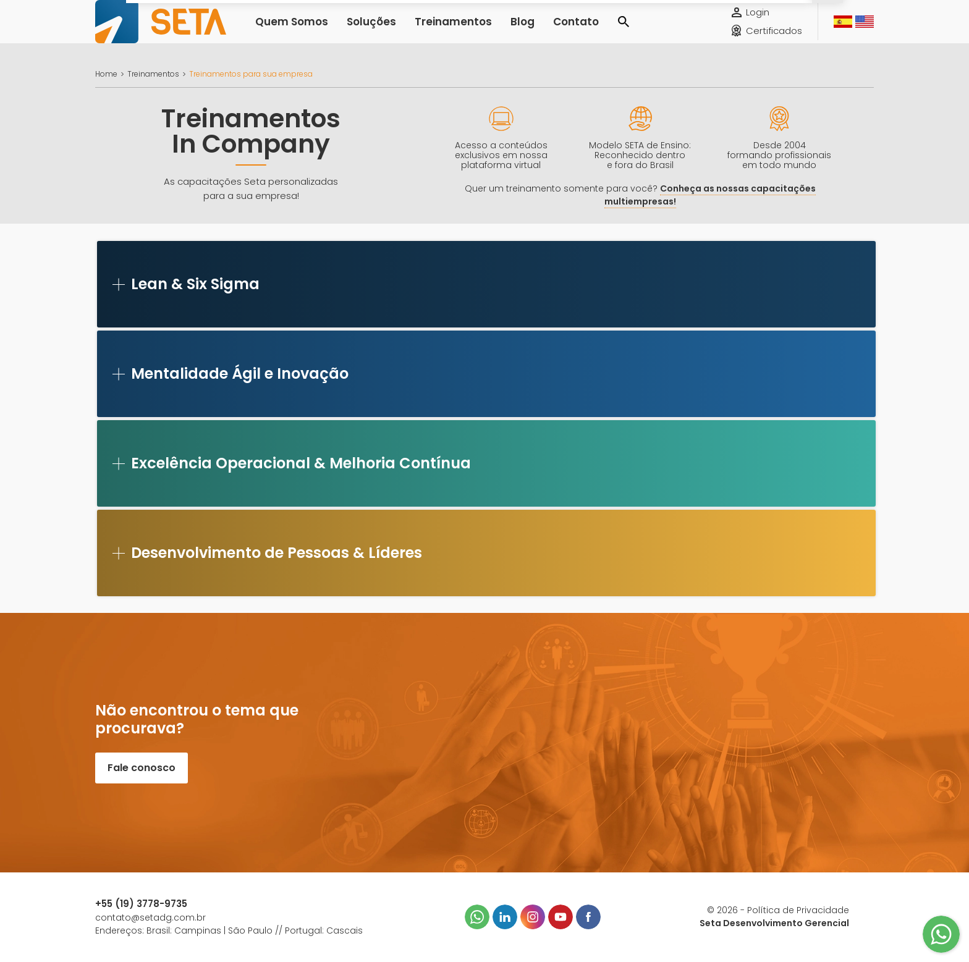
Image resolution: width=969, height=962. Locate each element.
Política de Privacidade (798, 910)
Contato (536, 30)
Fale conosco (142, 768)
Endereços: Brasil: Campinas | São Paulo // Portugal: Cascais (229, 930)
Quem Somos (286, 30)
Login (757, 21)
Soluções (358, 30)
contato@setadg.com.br (150, 917)
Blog (489, 30)
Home (106, 74)
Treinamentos (428, 30)
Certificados (774, 39)
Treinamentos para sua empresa (251, 74)
